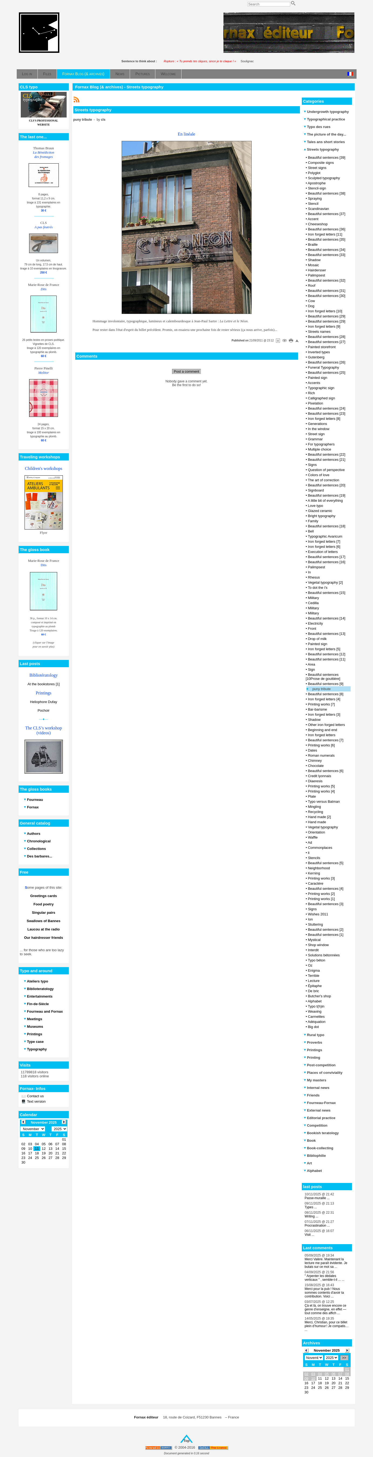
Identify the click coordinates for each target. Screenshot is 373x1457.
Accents (314, 383)
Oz (310, 965)
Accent (313, 219)
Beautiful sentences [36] (326, 229)
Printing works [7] (321, 704)
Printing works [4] (321, 791)
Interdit (313, 950)
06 (333, 1374)
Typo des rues (317, 127)
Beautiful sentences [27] (326, 342)
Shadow (314, 260)
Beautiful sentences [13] (326, 634)
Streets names (319, 332)
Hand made (317, 822)
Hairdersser (317, 270)
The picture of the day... (325, 134)
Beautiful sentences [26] (326, 362)
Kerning (314, 873)
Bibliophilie (315, 1156)
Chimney (315, 761)
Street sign (316, 434)
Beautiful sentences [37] (326, 214)
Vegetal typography (323, 827)
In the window (319, 429)
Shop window (318, 945)
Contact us (35, 1096)
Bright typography (322, 516)
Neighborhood (319, 868)
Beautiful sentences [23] (326, 413)
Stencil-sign (317, 188)
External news (317, 1110)
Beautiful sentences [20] (326, 485)
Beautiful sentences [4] (326, 889)
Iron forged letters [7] (324, 541)
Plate (312, 796)
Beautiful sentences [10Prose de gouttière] (323, 677)
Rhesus (314, 577)
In (309, 572)
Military (313, 598)
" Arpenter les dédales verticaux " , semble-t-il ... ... (325, 1278)
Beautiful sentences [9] (326, 684)
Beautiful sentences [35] (326, 239)
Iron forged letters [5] (324, 649)
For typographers (321, 444)
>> (344, 1358)
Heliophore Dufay (43, 702)
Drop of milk (317, 639)
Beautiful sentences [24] (326, 408)
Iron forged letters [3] (324, 714)
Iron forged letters (322, 735)
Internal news (317, 1088)
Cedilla (313, 603)
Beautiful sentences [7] (326, 740)
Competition (315, 1125)
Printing (312, 1057)
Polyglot (314, 173)
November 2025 (327, 1350)
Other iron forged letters (326, 725)
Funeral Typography (323, 367)
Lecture (314, 981)
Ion (310, 919)
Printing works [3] (321, 878)
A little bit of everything (325, 501)
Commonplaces (320, 848)
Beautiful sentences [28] (326, 337)
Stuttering (315, 924)
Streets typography (321, 149)
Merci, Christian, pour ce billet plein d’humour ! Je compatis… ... (327, 1326)
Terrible (313, 976)
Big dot (313, 1027)
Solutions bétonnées (324, 955)
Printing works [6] (321, 745)
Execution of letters (323, 552)
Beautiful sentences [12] (326, 654)
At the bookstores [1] (44, 684)
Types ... (311, 1207)
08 (347, 1374)
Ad (310, 842)
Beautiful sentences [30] (326, 296)
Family (313, 521)
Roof (311, 285)
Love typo (315, 506)
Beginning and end (322, 730)
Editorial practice (320, 1118)
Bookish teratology (321, 1133)
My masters (315, 1080)
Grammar (315, 439)
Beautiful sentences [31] (326, 291)
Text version (36, 1101)
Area (311, 664)
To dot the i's (317, 588)
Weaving (314, 1011)
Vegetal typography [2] (325, 582)
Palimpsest (316, 275)
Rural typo (314, 1035)
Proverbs (313, 1042)
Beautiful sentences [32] (326, 280)
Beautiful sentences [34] (326, 250)
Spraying (315, 198)
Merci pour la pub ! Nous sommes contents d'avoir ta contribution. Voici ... (324, 1292)
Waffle (313, 837)
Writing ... (311, 1216)
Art (308, 1163)
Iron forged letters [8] (324, 419)
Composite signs (321, 163)
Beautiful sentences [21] (326, 460)
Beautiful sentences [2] (326, 930)
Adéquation (317, 1022)
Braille (313, 245)
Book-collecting (318, 1148)
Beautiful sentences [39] (326, 157)
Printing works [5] (321, 786)
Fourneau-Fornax (320, 1103)
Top (186, 1441)
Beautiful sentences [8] (326, 694)
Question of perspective (326, 470)
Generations (317, 424)
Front (312, 629)
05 (326, 1374)
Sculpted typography (324, 178)
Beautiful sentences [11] (326, 659)
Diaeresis (315, 781)
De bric (313, 991)
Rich (311, 393)
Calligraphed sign (321, 398)
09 (306, 1378)
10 (313, 1378)
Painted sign (317, 378)
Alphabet (314, 1001)
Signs (312, 465)
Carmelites (316, 1017)
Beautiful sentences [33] (326, 255)
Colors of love (318, 475)
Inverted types (319, 352)
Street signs (317, 168)
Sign (311, 669)
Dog (311, 306)
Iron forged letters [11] (325, 234)
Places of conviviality (323, 1073)
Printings (313, 1050)
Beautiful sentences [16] (326, 562)
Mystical (314, 940)
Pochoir (43, 710)
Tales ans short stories (324, 142)
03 (313, 1374)
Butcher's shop (319, 996)
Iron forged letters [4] (324, 699)
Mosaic (313, 265)
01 (347, 1369)
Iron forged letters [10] (325, 311)
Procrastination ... (317, 1225)
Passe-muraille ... (317, 1198)
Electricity (315, 623)
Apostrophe (317, 183)
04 (320, 1374)
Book (310, 1140)
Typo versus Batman (324, 802)
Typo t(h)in (316, 1006)
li (309, 853)
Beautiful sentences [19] (326, 495)
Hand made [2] (319, 817)
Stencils (314, 858)
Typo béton (316, 960)
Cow (311, 301)
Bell (311, 531)
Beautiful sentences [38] (326, 193)
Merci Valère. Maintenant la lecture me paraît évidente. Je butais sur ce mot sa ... (326, 1263)
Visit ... (309, 1235)
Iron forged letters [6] (324, 547)
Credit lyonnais (319, 776)
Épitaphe (315, 986)
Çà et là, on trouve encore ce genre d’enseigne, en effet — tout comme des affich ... (325, 1309)
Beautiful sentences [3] (326, 904)
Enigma (314, 970)
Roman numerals (321, 755)
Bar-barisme (317, 709)
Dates (312, 750)
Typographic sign (321, 388)
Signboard (316, 490)
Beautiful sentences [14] (326, 618)
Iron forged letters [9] (324, 326)
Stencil (313, 204)
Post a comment (186, 371)
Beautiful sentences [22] (326, 454)
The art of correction (323, 480)
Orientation (316, 832)
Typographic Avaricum (325, 536)
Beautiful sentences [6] (326, 771)
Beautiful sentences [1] (326, 935)
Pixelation (315, 403)
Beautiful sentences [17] (326, 557)
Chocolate (316, 766)
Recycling (315, 812)
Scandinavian (318, 209)
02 (306, 1374)
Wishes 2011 (318, 914)
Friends (312, 1095)
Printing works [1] (321, 899)
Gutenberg (316, 357)
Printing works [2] (321, 894)
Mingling (314, 807)
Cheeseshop (318, 224)
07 (340, 1374)
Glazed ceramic (320, 511)
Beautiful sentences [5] (326, 863)
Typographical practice (324, 119)
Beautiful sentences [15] (326, 593)
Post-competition (320, 1065)
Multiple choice (319, 449)
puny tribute (321, 689)
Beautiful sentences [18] (326, 526)
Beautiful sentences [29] (326, 316)
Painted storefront (322, 347)
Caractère (315, 883)
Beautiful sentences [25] (326, 373)
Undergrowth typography (326, 112)
